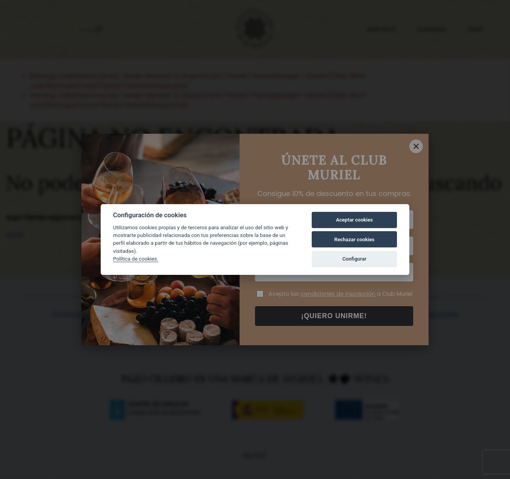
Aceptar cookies (354, 220)
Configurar (354, 259)
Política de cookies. (135, 259)
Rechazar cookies (354, 239)
